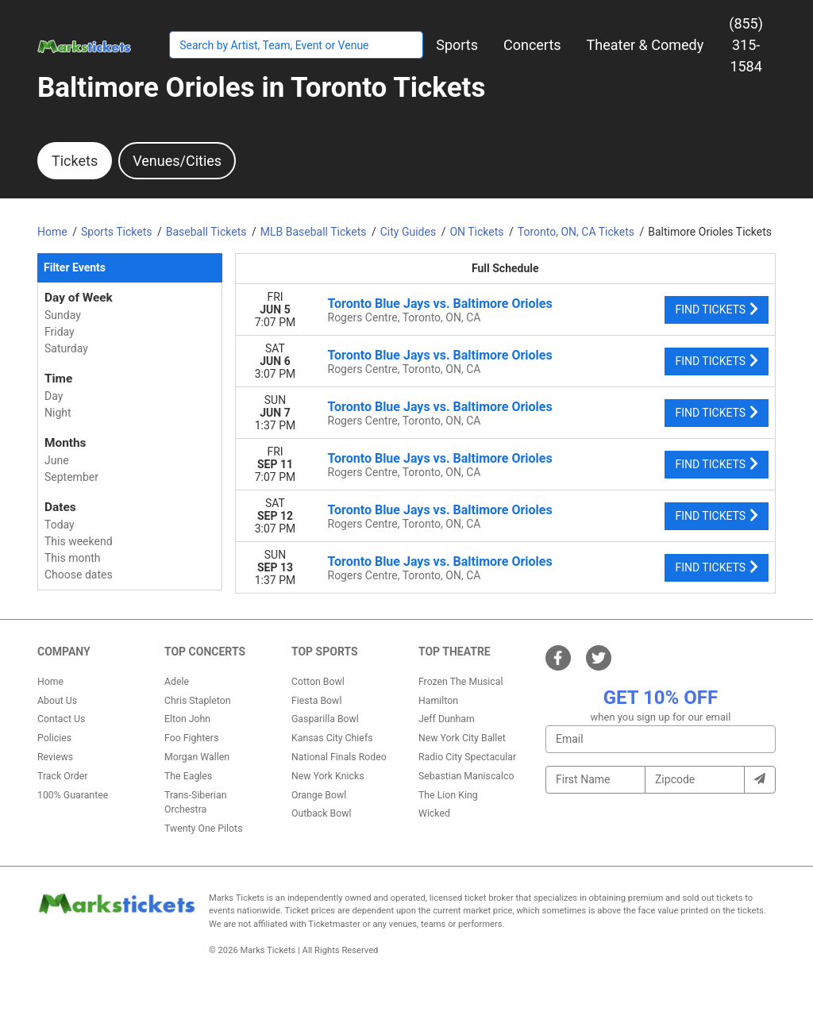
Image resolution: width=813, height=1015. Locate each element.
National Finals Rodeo (339, 757)
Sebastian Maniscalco (466, 776)
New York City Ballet (462, 738)
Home (50, 681)
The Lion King (448, 795)
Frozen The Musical (460, 681)
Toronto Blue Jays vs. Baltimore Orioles (440, 303)
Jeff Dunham (446, 719)
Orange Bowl (318, 795)
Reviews (55, 757)
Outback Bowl (321, 813)
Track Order (62, 776)
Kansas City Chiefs (332, 738)
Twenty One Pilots (203, 828)
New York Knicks (327, 776)
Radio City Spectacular (467, 757)
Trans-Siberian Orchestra (195, 802)
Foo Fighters (191, 738)
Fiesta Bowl (316, 700)
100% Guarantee (72, 795)
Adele (176, 681)
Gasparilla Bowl (325, 719)
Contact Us (61, 719)
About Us (57, 700)
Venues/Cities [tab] (177, 160)
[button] (457, 45)
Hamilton (438, 700)
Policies (54, 738)
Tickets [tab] (75, 160)
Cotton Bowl (318, 681)
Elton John (187, 719)
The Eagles (188, 776)
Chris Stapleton (197, 700)
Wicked (434, 813)
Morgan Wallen (196, 757)
